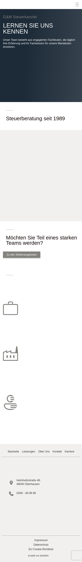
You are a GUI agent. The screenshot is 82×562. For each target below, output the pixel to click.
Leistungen (28, 451)
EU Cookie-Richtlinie (41, 549)
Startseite (13, 451)
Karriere (69, 451)
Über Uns (44, 451)
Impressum (41, 540)
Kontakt (57, 451)
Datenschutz (40, 544)
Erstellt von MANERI (38, 555)
